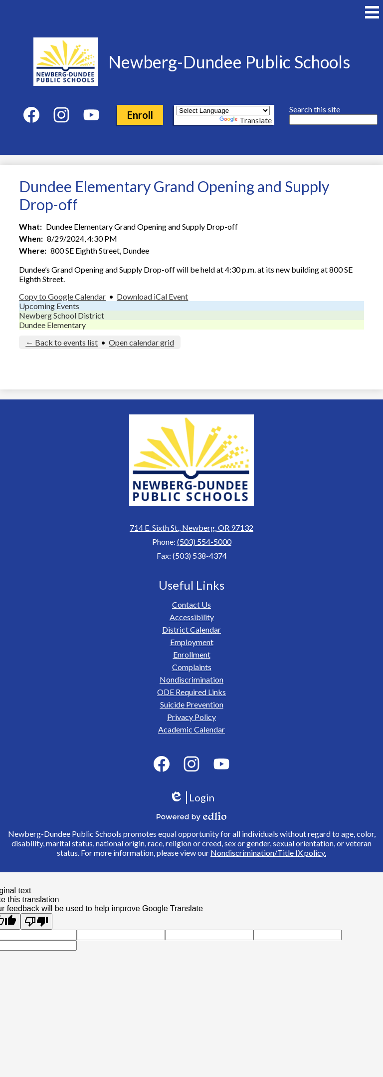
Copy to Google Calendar (62, 296)
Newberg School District (61, 315)
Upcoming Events (49, 306)
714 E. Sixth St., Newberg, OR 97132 (191, 527)
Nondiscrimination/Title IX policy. (268, 852)
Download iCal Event (152, 296)
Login (191, 797)
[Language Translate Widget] (223, 110)
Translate (245, 120)
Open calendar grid (141, 342)
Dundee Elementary (52, 325)
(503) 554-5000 (204, 541)
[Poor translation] (36, 921)
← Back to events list (61, 342)
